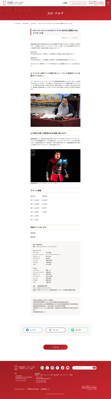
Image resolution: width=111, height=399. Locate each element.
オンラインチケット (77, 3)
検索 (94, 368)
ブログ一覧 (55, 347)
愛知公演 (33, 237)
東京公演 (33, 233)
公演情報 (65, 3)
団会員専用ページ (45, 389)
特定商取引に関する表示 (33, 389)
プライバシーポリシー (19, 389)
